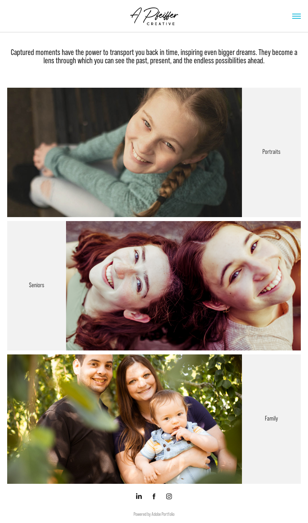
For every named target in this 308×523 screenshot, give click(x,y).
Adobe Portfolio (162, 514)
